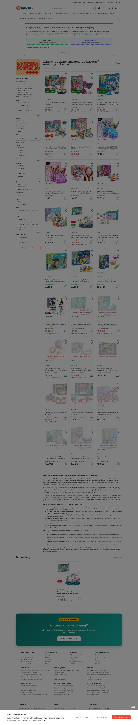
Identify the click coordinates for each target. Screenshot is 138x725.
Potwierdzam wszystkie (121, 717)
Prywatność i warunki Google (38, 720)
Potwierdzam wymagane (82, 717)
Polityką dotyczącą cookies (48, 717)
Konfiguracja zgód (102, 717)
